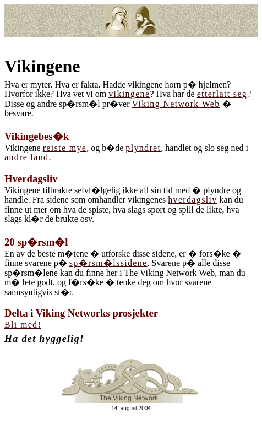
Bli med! (22, 324)
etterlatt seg (222, 94)
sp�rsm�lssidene (108, 263)
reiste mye (65, 148)
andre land (26, 157)
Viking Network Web (176, 103)
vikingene (129, 94)
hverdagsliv (192, 199)
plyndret (143, 148)
